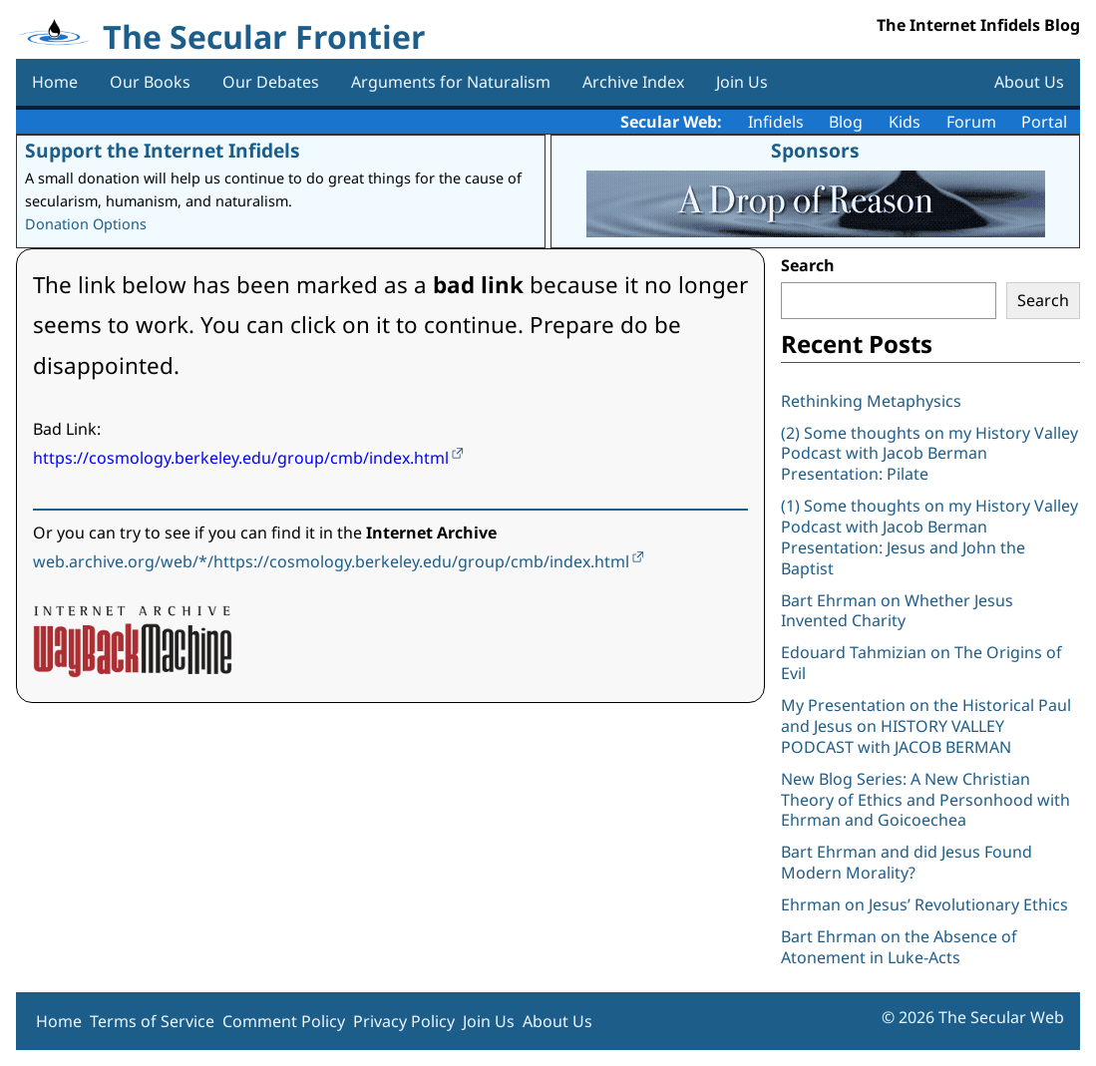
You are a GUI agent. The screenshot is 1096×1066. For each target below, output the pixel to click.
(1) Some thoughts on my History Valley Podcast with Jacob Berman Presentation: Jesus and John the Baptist (929, 536)
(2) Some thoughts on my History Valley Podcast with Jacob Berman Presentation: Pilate (929, 454)
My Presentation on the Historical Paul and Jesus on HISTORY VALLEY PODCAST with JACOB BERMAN (926, 726)
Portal (1044, 122)
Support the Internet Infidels (162, 150)
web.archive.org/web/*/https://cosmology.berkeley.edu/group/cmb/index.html (331, 561)
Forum (971, 122)
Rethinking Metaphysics (871, 401)
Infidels (776, 122)
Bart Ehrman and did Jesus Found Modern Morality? (906, 862)
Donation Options (86, 223)
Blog (846, 122)
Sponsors (815, 150)
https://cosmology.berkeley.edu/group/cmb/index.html (241, 458)
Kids (904, 122)
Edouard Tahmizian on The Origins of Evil (921, 662)
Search (808, 265)
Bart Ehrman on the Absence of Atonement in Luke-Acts (899, 946)
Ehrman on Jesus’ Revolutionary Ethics (924, 904)
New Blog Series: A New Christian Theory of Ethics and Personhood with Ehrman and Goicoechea (925, 800)
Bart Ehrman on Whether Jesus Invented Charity (897, 610)
